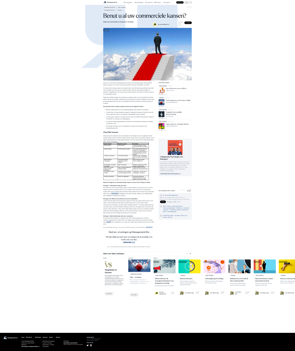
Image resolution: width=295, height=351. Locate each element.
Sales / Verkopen (121, 7)
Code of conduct (47, 343)
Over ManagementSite (27, 341)
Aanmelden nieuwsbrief (70, 343)
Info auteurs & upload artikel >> (30, 346)
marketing (114, 193)
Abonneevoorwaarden (48, 341)
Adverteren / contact (48, 344)
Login (186, 2)
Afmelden (66, 341)
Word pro (180, 2)
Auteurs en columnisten (28, 343)
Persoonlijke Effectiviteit (109, 10)
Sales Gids (148, 227)
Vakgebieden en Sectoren (109, 7)
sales (108, 222)
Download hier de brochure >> (174, 173)
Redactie (23, 344)
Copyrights (45, 346)
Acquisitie (120, 10)
